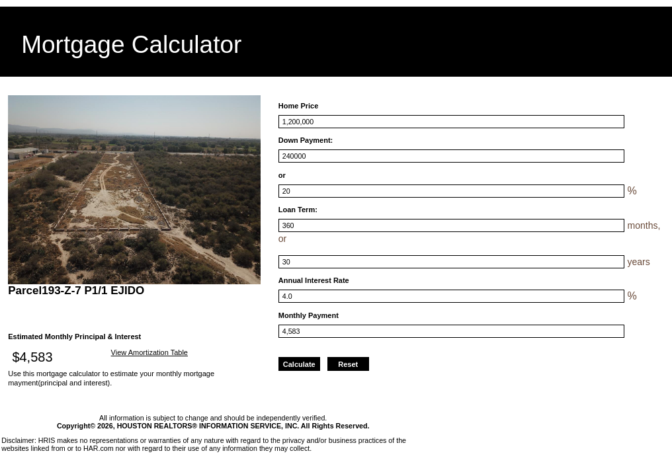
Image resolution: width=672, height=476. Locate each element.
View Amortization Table (149, 352)
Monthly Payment (308, 315)
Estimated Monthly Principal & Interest (74, 336)
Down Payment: (305, 140)
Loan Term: (297, 210)
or (282, 175)
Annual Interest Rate (313, 280)
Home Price (298, 106)
